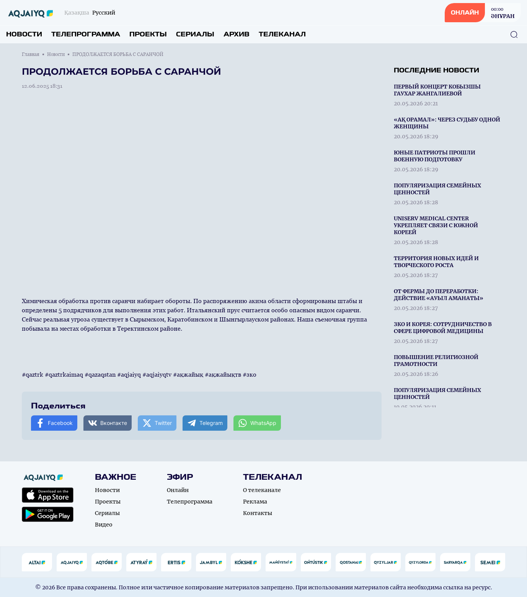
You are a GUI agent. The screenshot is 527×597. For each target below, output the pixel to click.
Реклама (255, 501)
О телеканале (262, 490)
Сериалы (195, 34)
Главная (30, 54)
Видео (104, 524)
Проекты (148, 34)
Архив (237, 34)
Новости (24, 34)
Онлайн (178, 490)
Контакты (257, 513)
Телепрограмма (85, 34)
